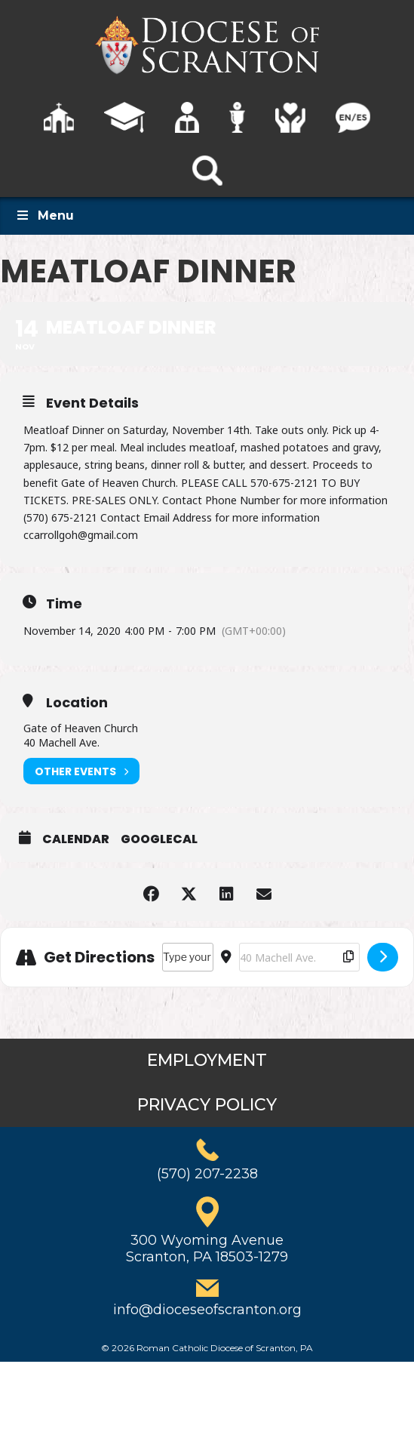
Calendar (75, 839)
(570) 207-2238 (207, 1173)
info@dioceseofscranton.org (207, 1309)
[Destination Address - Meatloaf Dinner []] (299, 957)
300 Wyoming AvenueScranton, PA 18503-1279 (207, 1248)
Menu (44, 215)
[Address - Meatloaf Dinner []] (187, 957)
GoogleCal (159, 839)
